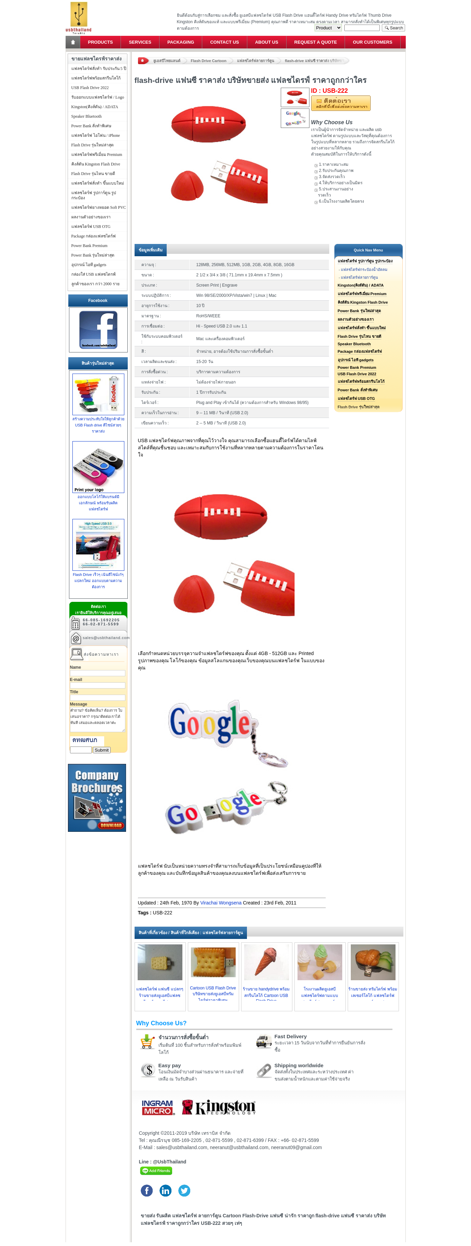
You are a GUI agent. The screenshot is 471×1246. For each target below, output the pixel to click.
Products (100, 42)
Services (140, 42)
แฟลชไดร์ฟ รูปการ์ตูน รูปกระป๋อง (365, 261)
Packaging (180, 42)
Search (393, 27)
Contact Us (224, 42)
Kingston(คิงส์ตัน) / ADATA (361, 285)
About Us (266, 42)
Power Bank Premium (357, 367)
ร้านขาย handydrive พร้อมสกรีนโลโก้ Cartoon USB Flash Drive (266, 995)
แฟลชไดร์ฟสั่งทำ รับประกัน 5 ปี (98, 68)
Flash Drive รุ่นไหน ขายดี (359, 336)
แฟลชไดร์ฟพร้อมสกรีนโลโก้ (361, 381)
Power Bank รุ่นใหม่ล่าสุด (359, 311)
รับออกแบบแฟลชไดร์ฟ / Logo (97, 97)
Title (74, 692)
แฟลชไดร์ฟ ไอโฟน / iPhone (95, 135)
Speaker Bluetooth (354, 344)
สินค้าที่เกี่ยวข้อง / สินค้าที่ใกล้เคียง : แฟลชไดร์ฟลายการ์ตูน (191, 932)
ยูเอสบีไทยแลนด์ (166, 61)
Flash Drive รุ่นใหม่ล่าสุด (92, 145)
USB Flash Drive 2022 (357, 374)
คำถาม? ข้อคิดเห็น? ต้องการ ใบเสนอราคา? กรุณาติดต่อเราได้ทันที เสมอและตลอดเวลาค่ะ (97, 719)
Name (75, 667)
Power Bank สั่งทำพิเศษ (357, 390)
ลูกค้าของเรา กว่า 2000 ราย (95, 283)
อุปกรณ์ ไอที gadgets (356, 360)
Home (73, 42)
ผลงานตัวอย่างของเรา (356, 319)
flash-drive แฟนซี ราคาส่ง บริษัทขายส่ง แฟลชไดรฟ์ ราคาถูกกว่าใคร (317, 61)
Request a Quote (315, 42)
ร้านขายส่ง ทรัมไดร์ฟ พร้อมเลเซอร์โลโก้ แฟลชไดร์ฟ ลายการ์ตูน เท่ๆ (372, 995)
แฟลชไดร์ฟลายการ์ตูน (255, 61)
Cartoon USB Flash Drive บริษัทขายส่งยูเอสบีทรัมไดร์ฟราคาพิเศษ (213, 994)
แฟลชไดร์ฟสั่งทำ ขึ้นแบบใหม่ (362, 328)
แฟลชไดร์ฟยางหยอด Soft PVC (98, 207)
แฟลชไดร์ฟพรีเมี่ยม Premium (362, 294)
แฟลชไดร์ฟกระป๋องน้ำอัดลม (364, 269)
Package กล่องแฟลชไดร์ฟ (360, 351)
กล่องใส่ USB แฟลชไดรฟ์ (93, 274)
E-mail (76, 679)
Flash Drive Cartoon (209, 61)
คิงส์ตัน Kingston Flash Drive (363, 302)
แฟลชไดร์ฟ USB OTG (356, 398)
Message (78, 704)
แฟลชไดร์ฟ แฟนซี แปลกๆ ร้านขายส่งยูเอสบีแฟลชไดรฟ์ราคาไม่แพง (159, 995)
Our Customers (372, 42)
